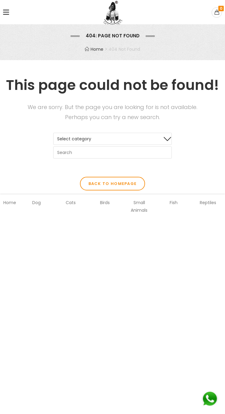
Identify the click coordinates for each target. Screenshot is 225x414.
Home (9, 203)
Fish (174, 203)
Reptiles (208, 203)
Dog (36, 203)
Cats (71, 203)
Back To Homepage (112, 183)
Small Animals (139, 206)
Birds (105, 203)
